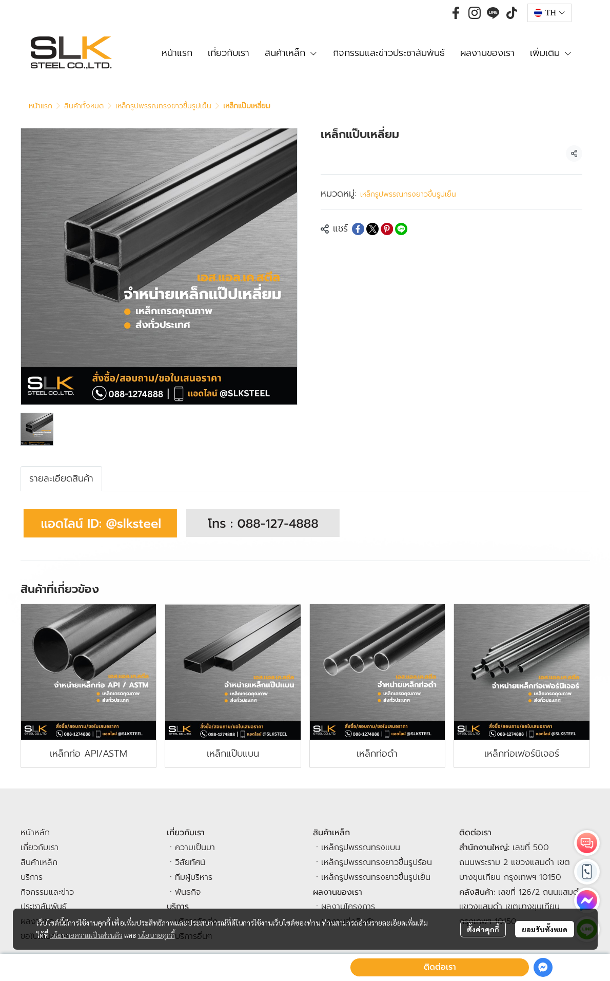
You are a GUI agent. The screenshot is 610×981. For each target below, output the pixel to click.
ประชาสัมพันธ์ (44, 906)
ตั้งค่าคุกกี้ (483, 929)
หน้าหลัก (35, 832)
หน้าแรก (40, 106)
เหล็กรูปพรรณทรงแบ (358, 847)
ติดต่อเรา (440, 967)
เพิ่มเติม (551, 53)
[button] (549, 13)
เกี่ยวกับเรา (39, 847)
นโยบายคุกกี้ (156, 934)
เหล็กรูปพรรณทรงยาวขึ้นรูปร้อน (376, 862)
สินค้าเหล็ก (39, 862)
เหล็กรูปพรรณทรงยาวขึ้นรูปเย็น (163, 106)
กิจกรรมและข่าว (47, 892)
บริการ (32, 877)
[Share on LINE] (401, 229)
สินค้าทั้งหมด (84, 106)
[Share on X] (372, 229)
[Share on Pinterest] (387, 229)
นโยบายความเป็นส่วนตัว (86, 934)
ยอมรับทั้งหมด (544, 929)
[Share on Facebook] (358, 229)
